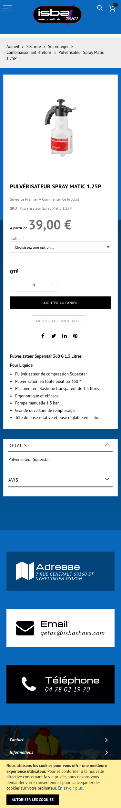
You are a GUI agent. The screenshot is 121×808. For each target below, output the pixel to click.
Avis (13, 480)
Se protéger (58, 46)
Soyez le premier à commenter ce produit (44, 199)
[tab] (60, 445)
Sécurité (33, 46)
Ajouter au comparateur (59, 320)
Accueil (12, 46)
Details (17, 445)
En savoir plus (70, 788)
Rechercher (100, 8)
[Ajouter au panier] (60, 302)
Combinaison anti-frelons (29, 52)
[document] (60, 784)
